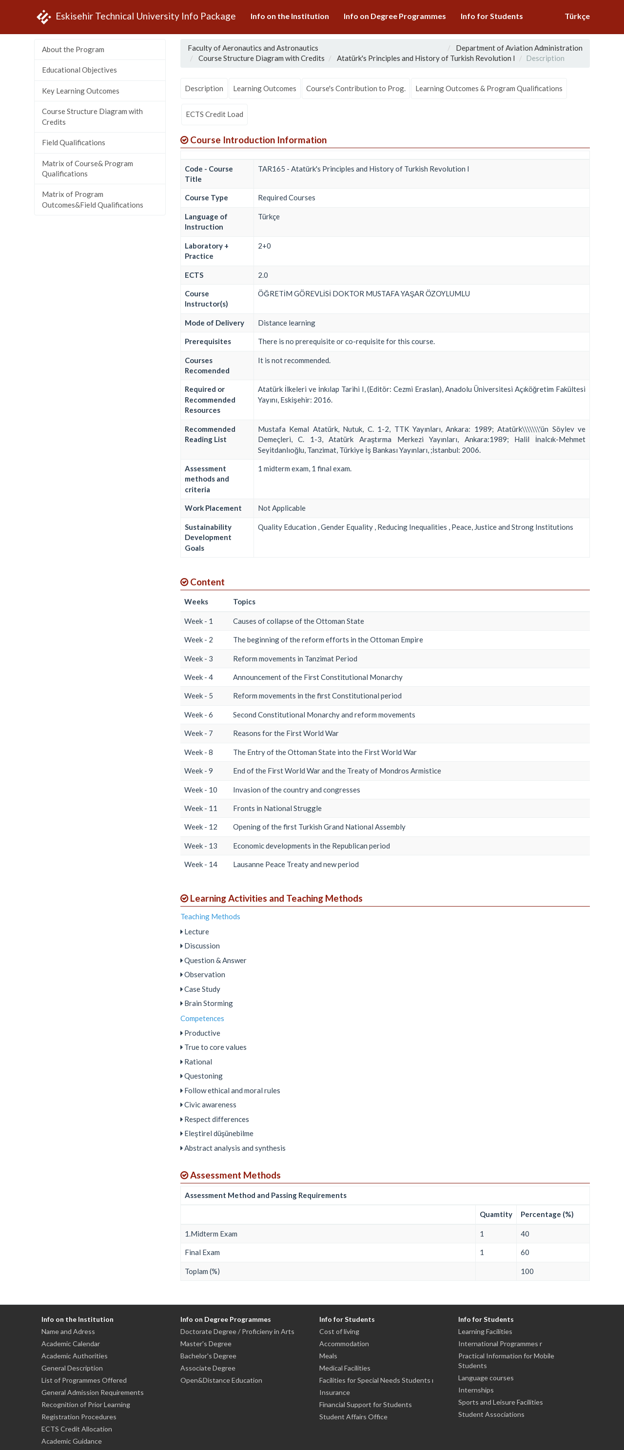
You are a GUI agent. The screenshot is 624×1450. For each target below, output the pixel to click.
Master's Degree (206, 1343)
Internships (476, 1390)
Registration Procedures (79, 1416)
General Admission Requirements (92, 1392)
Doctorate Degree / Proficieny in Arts (237, 1331)
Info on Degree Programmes (395, 15)
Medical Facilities (344, 1368)
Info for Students (492, 15)
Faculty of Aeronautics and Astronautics (253, 47)
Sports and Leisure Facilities (500, 1402)
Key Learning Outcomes (80, 90)
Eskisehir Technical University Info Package (135, 17)
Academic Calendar (70, 1343)
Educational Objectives (79, 69)
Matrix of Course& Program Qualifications (87, 168)
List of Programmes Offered (84, 1380)
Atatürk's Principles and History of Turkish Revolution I (426, 58)
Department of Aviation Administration (519, 47)
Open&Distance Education (221, 1380)
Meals (328, 1356)
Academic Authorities (74, 1356)
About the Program (73, 49)
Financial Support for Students (365, 1404)
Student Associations (491, 1414)
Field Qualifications (73, 142)
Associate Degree (207, 1368)
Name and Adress (68, 1331)
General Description (72, 1368)
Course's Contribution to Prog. (356, 88)
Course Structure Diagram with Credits (92, 116)
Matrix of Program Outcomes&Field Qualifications (92, 199)
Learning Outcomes (264, 88)
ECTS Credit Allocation (76, 1429)
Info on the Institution (290, 15)
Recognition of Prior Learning (85, 1404)
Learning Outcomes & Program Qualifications (489, 88)
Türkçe (577, 15)
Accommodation (344, 1343)
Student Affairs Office (353, 1416)
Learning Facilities (485, 1331)
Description (204, 88)
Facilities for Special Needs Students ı (376, 1380)
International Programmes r (500, 1343)
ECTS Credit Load (214, 114)
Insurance (334, 1392)
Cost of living (339, 1331)
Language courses (486, 1377)
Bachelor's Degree (208, 1356)
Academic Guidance (71, 1441)
